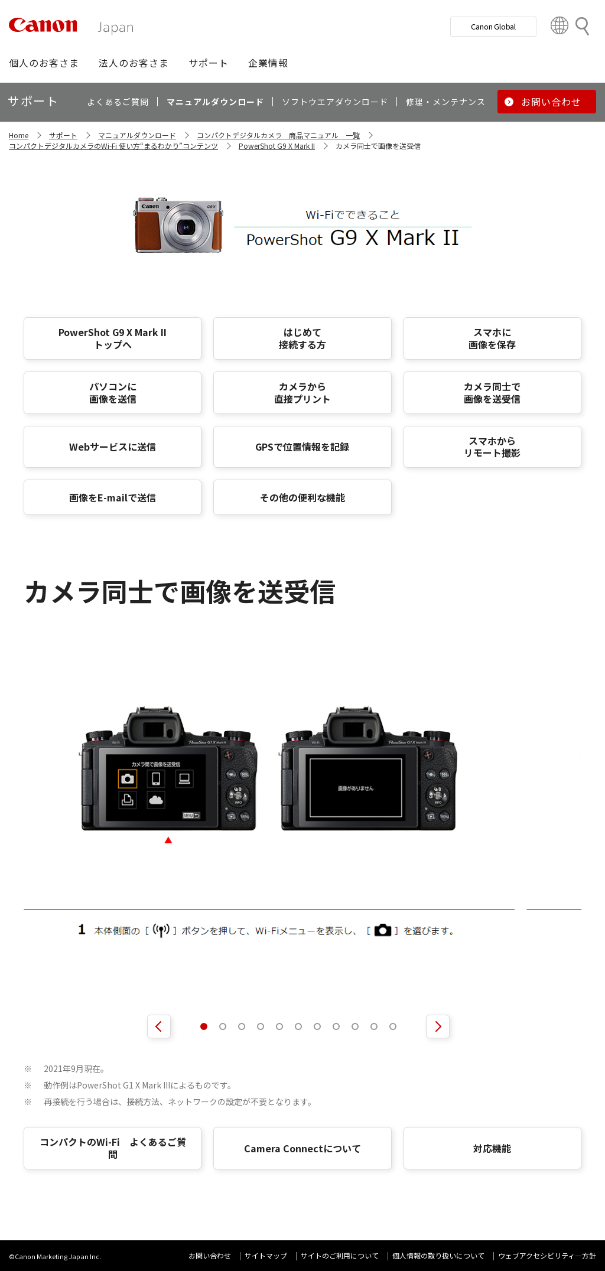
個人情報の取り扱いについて (438, 1255)
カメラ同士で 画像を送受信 (492, 392)
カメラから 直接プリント (302, 392)
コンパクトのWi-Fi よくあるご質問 (113, 1148)
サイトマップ (266, 1255)
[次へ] (438, 1026)
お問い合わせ (209, 1255)
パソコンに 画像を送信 (112, 392)
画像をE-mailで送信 (112, 497)
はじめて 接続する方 (302, 338)
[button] (44, 63)
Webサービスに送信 (112, 446)
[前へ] (159, 1026)
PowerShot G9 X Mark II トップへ (112, 338)
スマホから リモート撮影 (492, 447)
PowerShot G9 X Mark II (277, 146)
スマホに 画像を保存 (492, 338)
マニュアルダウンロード (137, 135)
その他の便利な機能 (302, 497)
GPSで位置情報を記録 (302, 446)
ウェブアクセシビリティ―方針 (547, 1255)
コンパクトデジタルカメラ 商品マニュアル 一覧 (278, 135)
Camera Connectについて (302, 1148)
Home (18, 135)
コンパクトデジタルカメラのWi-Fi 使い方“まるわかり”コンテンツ (113, 146)
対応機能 (492, 1148)
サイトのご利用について (340, 1255)
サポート (63, 135)
